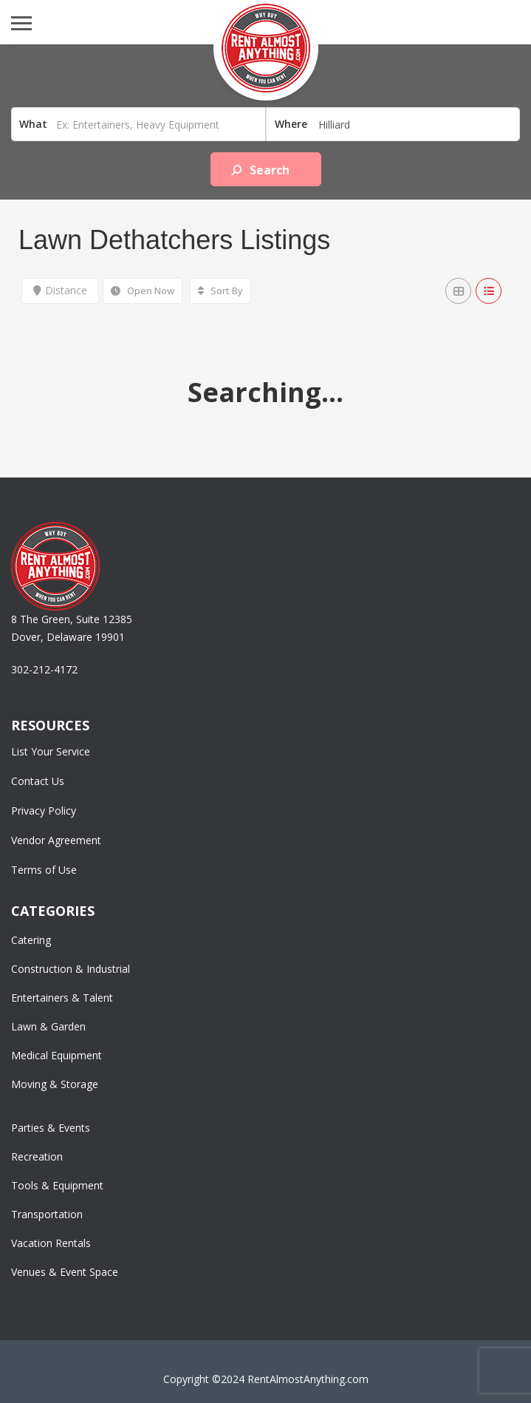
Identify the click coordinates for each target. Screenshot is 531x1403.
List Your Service (50, 751)
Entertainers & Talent (62, 998)
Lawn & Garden (48, 1026)
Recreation (37, 1156)
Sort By (220, 290)
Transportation (47, 1214)
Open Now (142, 290)
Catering (31, 940)
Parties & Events (50, 1128)
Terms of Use (44, 870)
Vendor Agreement (56, 840)
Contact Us (37, 781)
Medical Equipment (56, 1055)
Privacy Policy (43, 811)
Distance (60, 290)
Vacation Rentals (51, 1243)
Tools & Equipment (57, 1185)
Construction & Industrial (70, 969)
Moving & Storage (54, 1084)
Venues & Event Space (64, 1272)
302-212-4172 (44, 669)
